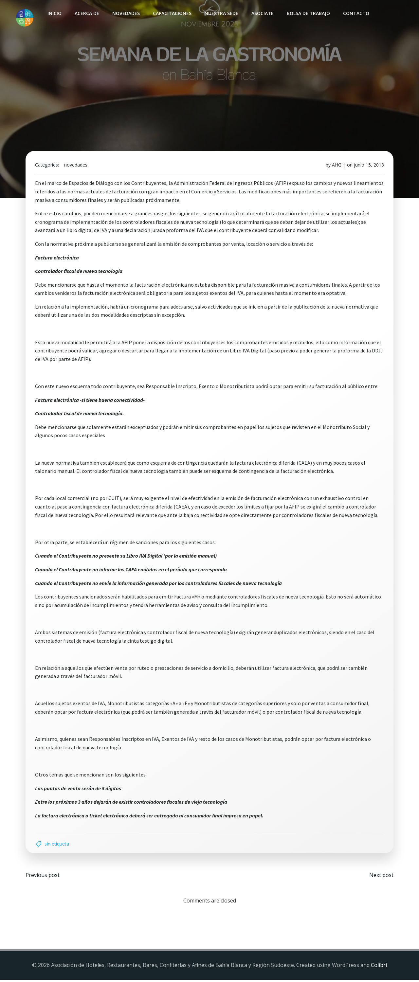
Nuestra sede (221, 13)
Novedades (125, 13)
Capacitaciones (172, 13)
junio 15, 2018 (368, 166)
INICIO (54, 13)
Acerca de (86, 13)
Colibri (379, 967)
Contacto (356, 13)
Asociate (262, 13)
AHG (336, 166)
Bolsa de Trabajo (308, 13)
